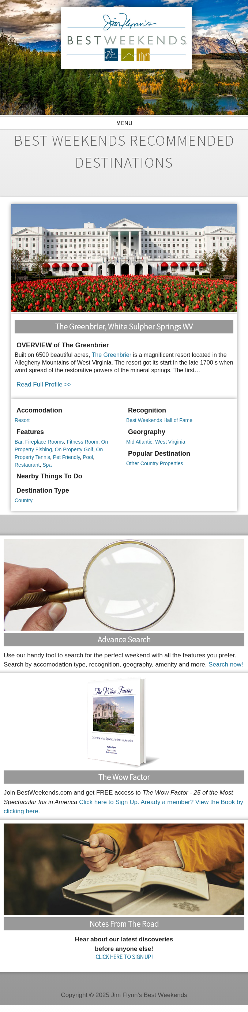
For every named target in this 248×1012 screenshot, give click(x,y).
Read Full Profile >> (43, 384)
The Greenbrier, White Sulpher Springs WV (124, 326)
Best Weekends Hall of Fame (159, 420)
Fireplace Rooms (44, 442)
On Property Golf (74, 449)
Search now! (225, 664)
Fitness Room (82, 442)
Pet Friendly (66, 457)
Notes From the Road (124, 924)
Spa (47, 465)
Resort (22, 420)
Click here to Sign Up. (109, 802)
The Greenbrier (112, 355)
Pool (88, 457)
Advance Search (124, 639)
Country (24, 500)
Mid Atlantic (139, 442)
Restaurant (27, 465)
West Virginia (170, 442)
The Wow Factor (124, 777)
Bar (18, 442)
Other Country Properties (154, 463)
